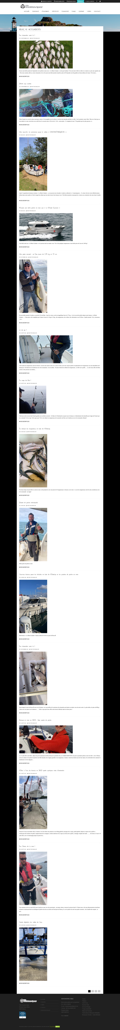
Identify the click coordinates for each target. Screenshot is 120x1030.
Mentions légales (45, 1010)
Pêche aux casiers (25, 84)
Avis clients (89, 1)
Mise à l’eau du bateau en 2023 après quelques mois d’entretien (41, 770)
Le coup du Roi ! (25, 380)
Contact (97, 11)
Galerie (81, 11)
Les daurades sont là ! (27, 35)
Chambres (45, 11)
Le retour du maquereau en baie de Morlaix (34, 429)
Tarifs (74, 11)
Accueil (26, 11)
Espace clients (46, 1)
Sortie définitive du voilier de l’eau (30, 922)
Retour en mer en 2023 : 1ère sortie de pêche (35, 720)
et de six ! (22, 330)
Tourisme (65, 11)
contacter (66, 1015)
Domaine (35, 11)
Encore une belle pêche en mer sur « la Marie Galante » (39, 208)
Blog (80, 1)
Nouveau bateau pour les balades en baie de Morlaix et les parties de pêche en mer (48, 574)
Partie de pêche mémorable (28, 503)
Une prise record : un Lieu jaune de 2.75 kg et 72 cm (38, 254)
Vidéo (89, 11)
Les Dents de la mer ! (27, 846)
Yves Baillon (36, 38)
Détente (55, 11)
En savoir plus (24, 76)
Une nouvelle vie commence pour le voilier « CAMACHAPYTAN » (42, 132)
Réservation (71, 1)
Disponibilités (59, 1)
